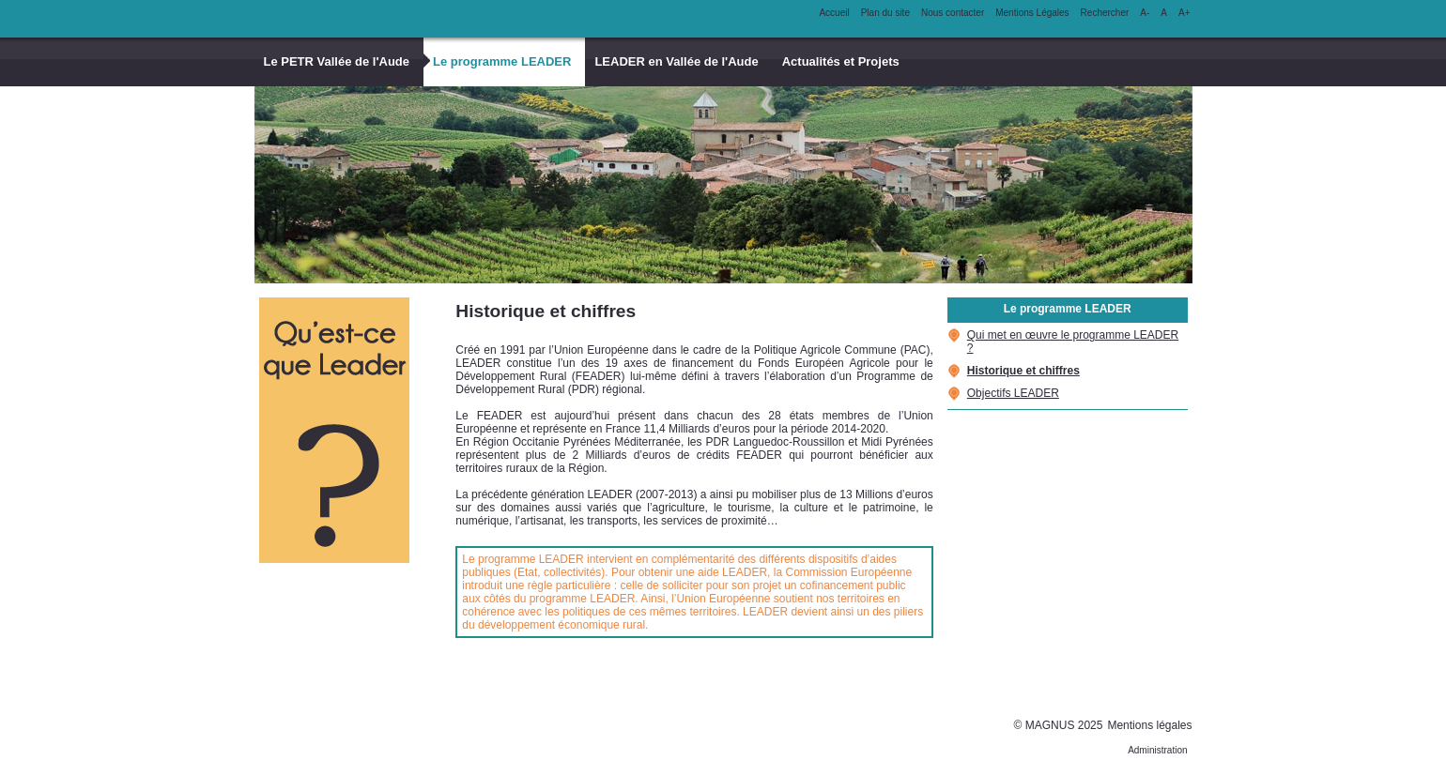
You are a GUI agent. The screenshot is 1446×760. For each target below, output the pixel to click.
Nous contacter (952, 13)
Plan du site (885, 13)
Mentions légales (1149, 725)
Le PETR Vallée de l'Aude (337, 61)
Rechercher (1105, 13)
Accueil (834, 13)
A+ (1184, 13)
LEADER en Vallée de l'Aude (676, 61)
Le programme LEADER (502, 61)
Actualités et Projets (841, 61)
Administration (1157, 750)
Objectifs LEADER (1013, 393)
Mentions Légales (1032, 13)
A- (1144, 13)
